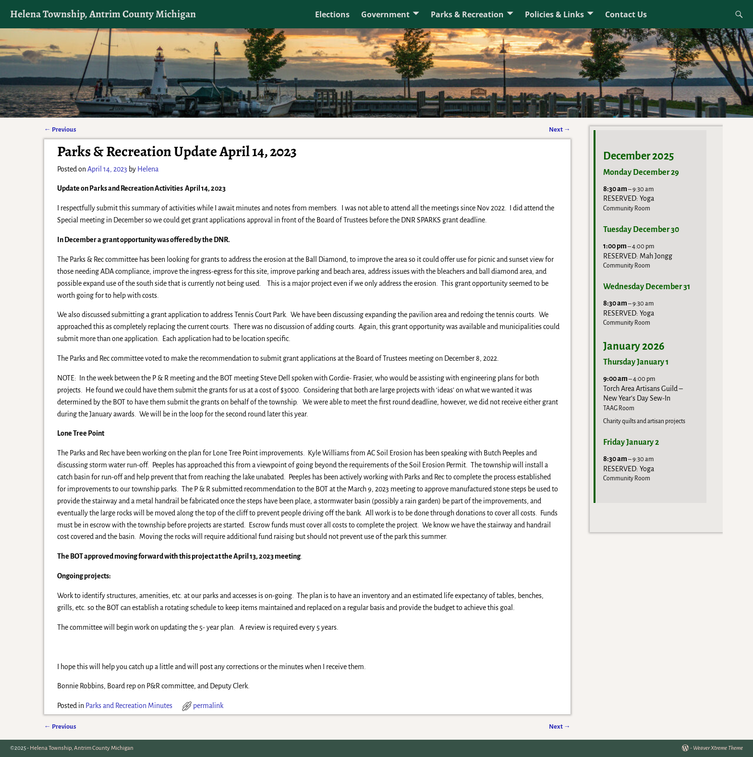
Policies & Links (554, 14)
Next (560, 129)
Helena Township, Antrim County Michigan (103, 14)
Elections (332, 14)
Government (385, 14)
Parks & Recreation (467, 14)
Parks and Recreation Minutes (128, 705)
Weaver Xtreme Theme (718, 748)
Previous (60, 129)
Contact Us (626, 14)
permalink (208, 705)
